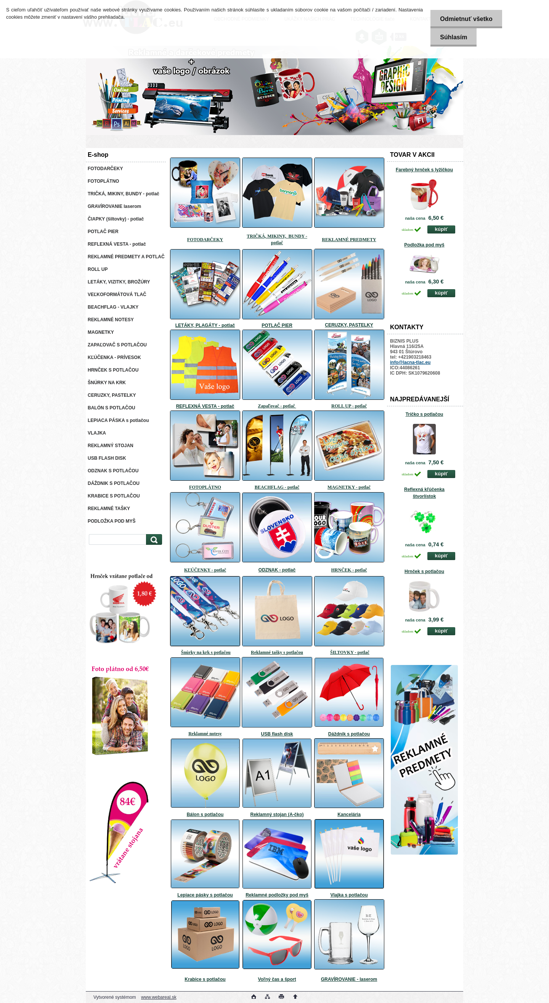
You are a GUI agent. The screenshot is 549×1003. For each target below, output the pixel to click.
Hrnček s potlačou (424, 571)
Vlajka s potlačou (349, 895)
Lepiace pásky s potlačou (205, 895)
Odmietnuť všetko (466, 19)
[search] (152, 539)
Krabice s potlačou (205, 979)
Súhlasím (453, 37)
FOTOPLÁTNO (205, 487)
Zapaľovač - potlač (277, 406)
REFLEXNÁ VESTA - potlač (205, 406)
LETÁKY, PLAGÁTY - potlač (205, 325)
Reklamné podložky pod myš (277, 895)
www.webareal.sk (159, 997)
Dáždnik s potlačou (349, 734)
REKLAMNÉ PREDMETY (349, 239)
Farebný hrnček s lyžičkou (424, 169)
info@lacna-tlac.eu (410, 362)
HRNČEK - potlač (349, 570)
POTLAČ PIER (277, 325)
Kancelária (349, 814)
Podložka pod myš (424, 245)
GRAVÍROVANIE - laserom (349, 979)
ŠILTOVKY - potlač (349, 652)
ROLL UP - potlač (349, 406)
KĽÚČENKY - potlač (205, 570)
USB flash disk (277, 734)
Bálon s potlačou (205, 814)
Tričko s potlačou (424, 414)
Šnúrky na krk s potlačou (206, 652)
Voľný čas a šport (277, 979)
